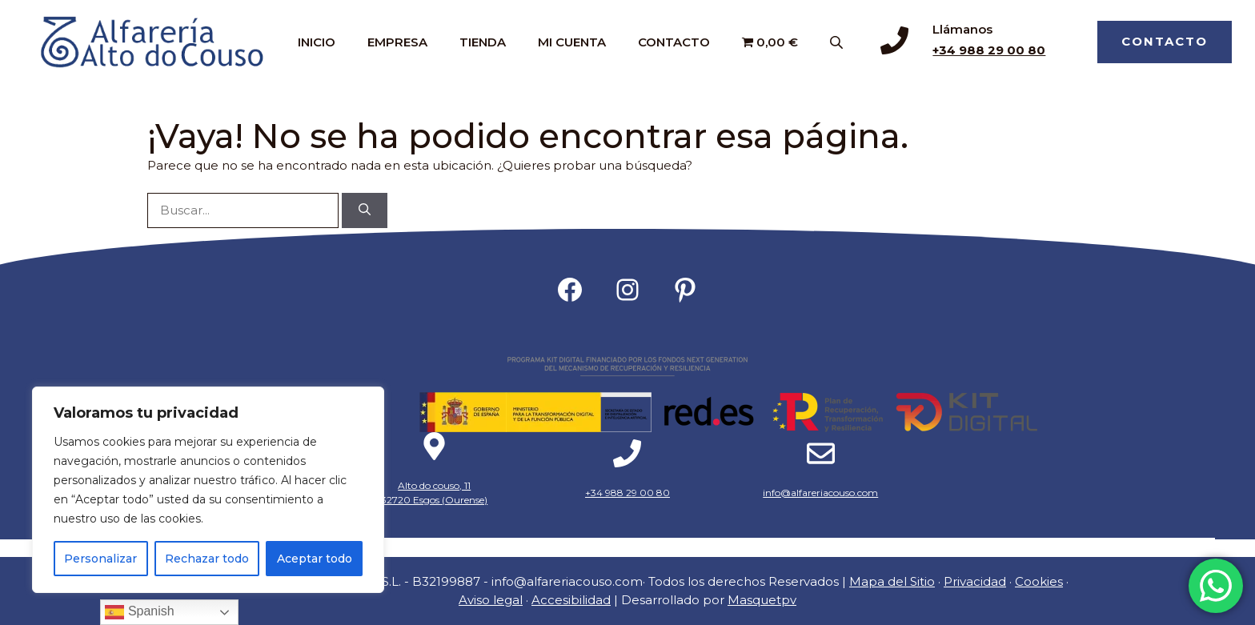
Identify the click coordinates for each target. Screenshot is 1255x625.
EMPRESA (397, 42)
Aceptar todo (314, 558)
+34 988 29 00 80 (988, 50)
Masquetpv (762, 599)
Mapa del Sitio (892, 581)
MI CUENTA (572, 42)
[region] (208, 490)
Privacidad (975, 581)
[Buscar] (364, 211)
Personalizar (100, 558)
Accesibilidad (571, 599)
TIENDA (482, 42)
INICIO (316, 42)
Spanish (139, 612)
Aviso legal (491, 599)
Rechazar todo (207, 558)
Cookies (1039, 581)
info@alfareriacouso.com (820, 493)
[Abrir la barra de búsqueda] (838, 42)
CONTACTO (674, 42)
